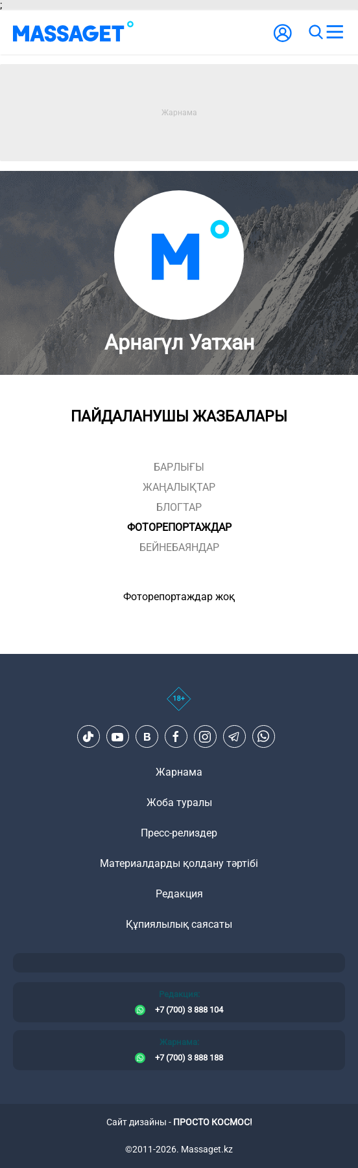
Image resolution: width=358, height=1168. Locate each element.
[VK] (146, 736)
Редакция (179, 894)
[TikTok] (88, 736)
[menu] (334, 32)
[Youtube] (117, 736)
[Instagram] (204, 736)
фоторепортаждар (179, 527)
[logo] (73, 32)
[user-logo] (282, 40)
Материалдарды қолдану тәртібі (179, 863)
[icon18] (179, 705)
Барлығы (179, 467)
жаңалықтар (179, 487)
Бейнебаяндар (179, 547)
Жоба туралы (179, 802)
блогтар (179, 507)
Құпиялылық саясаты (179, 924)
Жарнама (179, 772)
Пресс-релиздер (179, 833)
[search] (315, 32)
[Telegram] (234, 736)
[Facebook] (175, 736)
